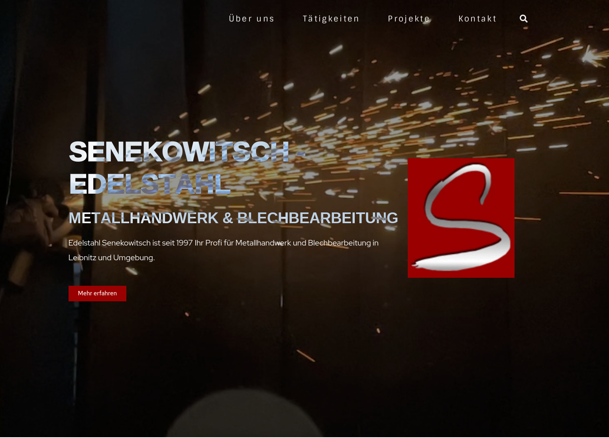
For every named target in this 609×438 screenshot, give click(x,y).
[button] (98, 293)
